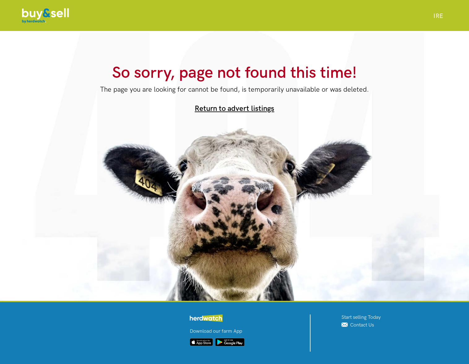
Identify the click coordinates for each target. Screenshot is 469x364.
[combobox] (438, 16)
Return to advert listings (234, 108)
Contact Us (357, 325)
